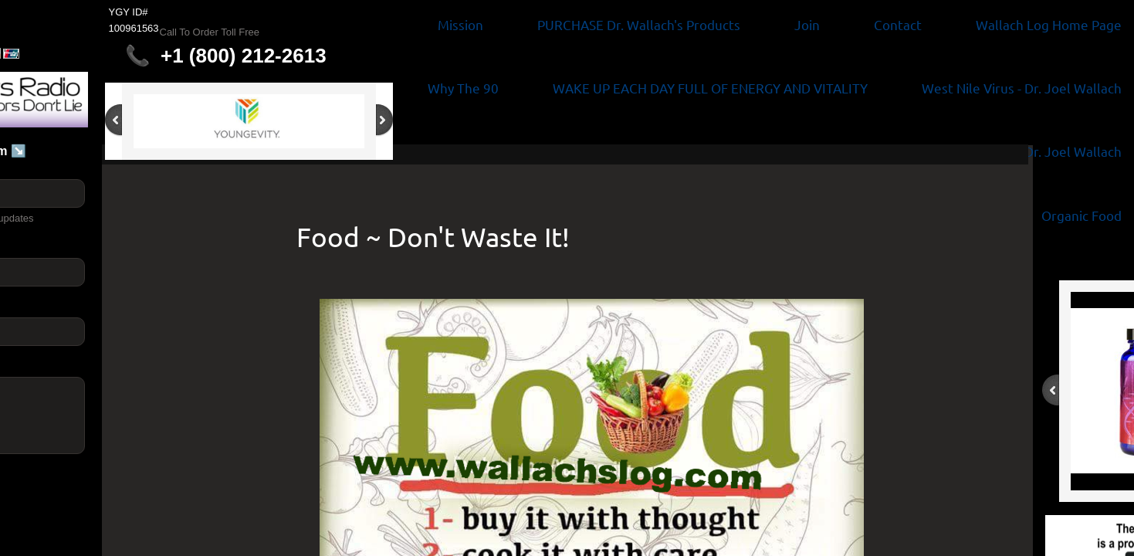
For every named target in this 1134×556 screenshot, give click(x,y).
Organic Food (1081, 215)
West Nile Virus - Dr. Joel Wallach (1022, 88)
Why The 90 (463, 88)
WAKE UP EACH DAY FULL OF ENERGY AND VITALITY (710, 88)
